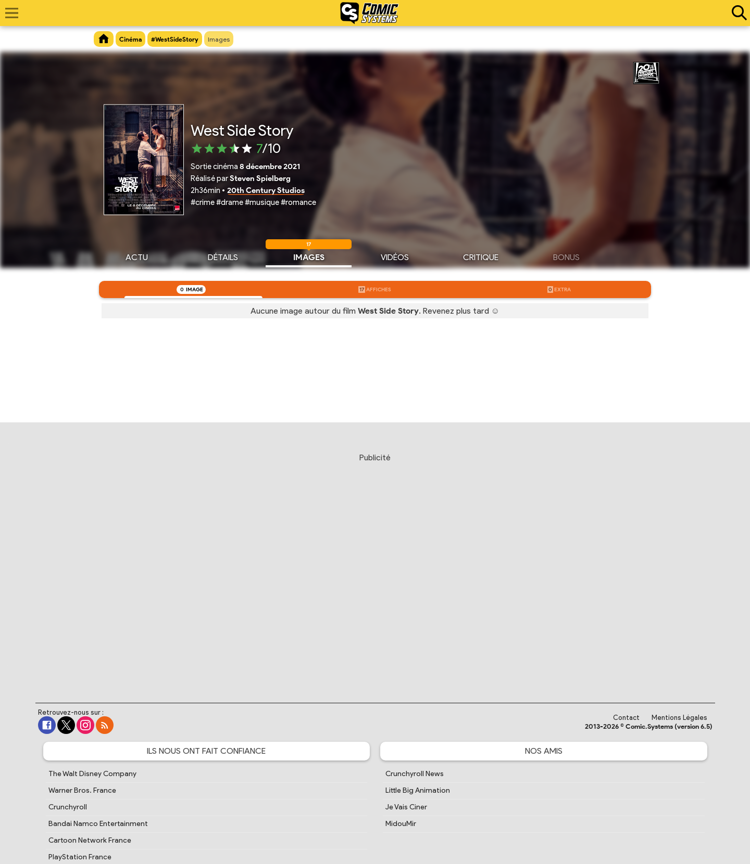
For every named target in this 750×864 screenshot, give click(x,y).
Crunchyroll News (414, 773)
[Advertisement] (375, 568)
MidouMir (400, 823)
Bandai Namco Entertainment (98, 823)
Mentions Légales (679, 717)
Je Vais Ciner (406, 807)
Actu (137, 256)
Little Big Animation (417, 790)
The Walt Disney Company (92, 773)
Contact (626, 717)
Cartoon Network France (89, 840)
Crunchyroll (67, 807)
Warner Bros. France (82, 790)
